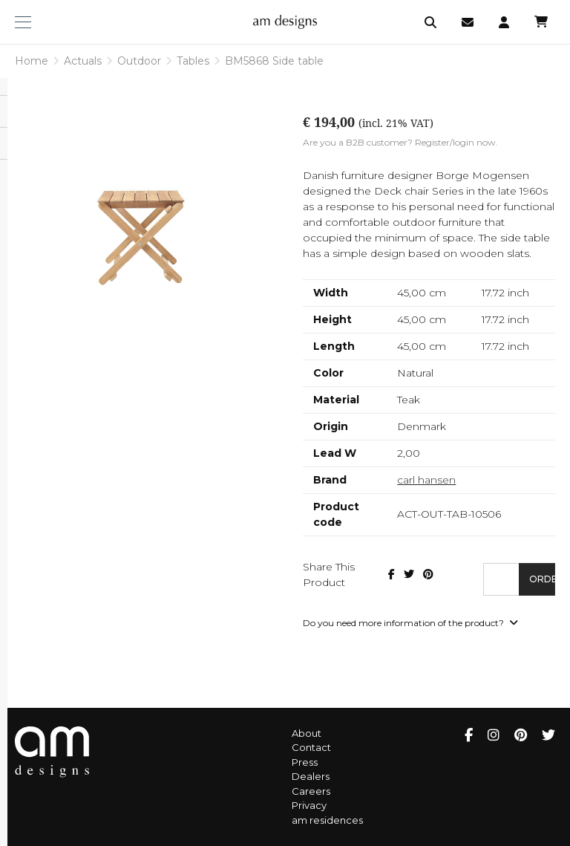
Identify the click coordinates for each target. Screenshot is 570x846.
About (306, 733)
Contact (311, 747)
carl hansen (426, 480)
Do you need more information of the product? (410, 622)
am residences (327, 820)
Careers (311, 791)
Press (305, 762)
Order (542, 579)
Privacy (309, 805)
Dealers (311, 776)
